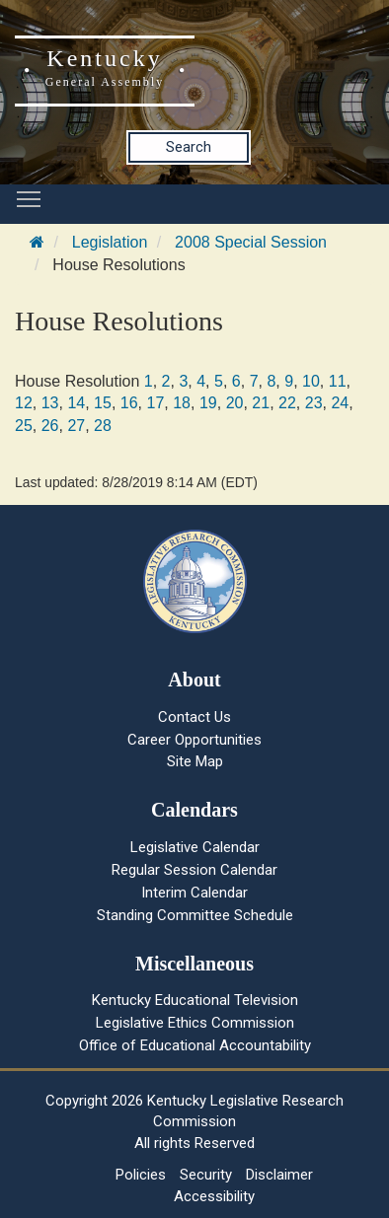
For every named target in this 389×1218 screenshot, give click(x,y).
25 (24, 425)
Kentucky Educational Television (195, 1000)
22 (287, 402)
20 (235, 402)
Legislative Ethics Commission (195, 1023)
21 (261, 402)
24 (340, 402)
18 (182, 402)
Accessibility (214, 1196)
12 (24, 402)
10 (311, 381)
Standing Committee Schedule (195, 915)
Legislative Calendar (195, 847)
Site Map (195, 761)
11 (338, 381)
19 (208, 402)
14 (76, 402)
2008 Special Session (251, 242)
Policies (141, 1174)
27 (76, 425)
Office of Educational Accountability (195, 1045)
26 (50, 425)
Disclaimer (279, 1174)
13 (50, 402)
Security (206, 1174)
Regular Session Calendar (194, 870)
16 (129, 402)
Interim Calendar (194, 892)
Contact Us (194, 717)
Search (188, 147)
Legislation (110, 242)
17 (156, 402)
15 (103, 402)
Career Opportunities (194, 740)
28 (103, 425)
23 (314, 402)
